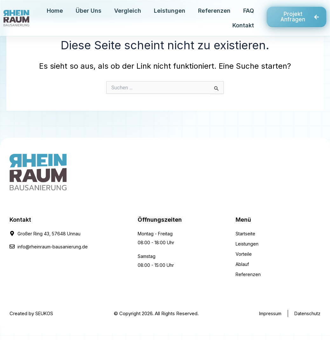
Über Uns (88, 10)
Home (55, 10)
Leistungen (169, 10)
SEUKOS (44, 313)
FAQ (248, 10)
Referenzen (214, 10)
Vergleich (127, 10)
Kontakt (243, 25)
